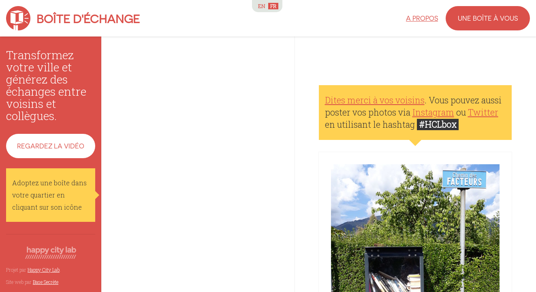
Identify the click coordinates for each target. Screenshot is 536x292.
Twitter (483, 112)
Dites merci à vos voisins (375, 100)
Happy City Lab (44, 269)
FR (273, 6)
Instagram (433, 112)
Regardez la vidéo (50, 146)
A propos (422, 18)
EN (261, 6)
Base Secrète (45, 282)
